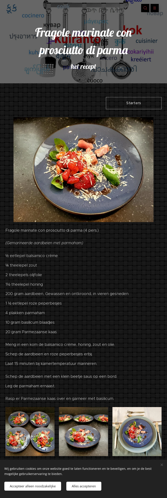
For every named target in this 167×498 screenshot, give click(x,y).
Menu (153, 8)
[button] (145, 8)
